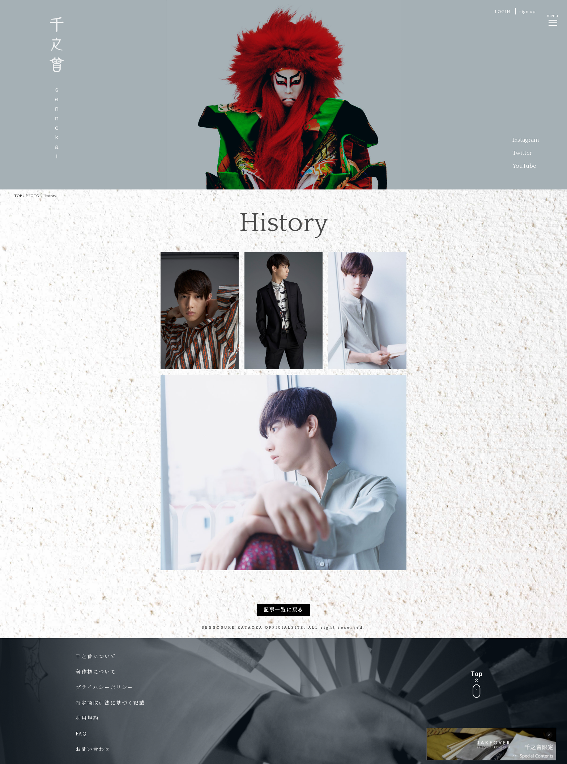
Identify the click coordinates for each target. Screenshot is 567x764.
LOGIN (502, 11)
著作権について (96, 672)
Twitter (522, 153)
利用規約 (87, 718)
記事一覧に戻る (283, 610)
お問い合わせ (93, 749)
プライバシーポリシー (104, 688)
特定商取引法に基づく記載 (110, 703)
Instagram (525, 140)
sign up (527, 11)
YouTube (524, 166)
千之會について (96, 657)
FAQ (81, 734)
